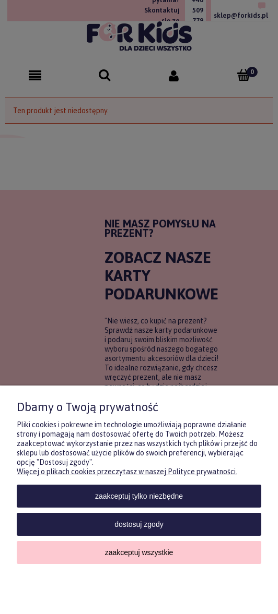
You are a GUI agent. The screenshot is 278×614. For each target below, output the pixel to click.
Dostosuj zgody (138, 524)
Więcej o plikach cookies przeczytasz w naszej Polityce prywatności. (127, 471)
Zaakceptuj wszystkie (139, 552)
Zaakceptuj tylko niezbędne (139, 496)
